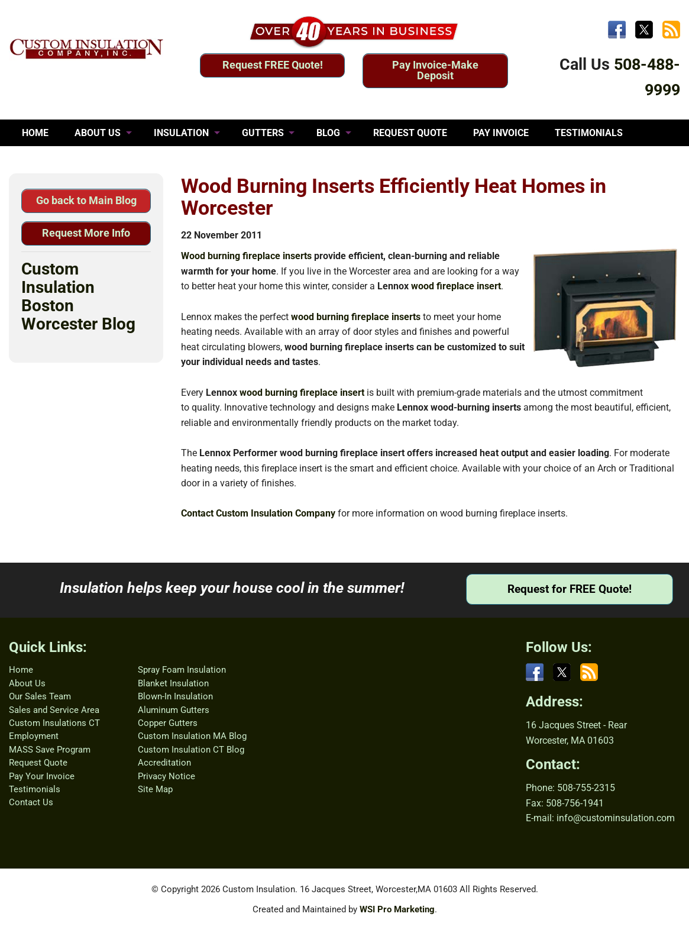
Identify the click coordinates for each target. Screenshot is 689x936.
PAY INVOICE (501, 132)
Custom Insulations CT (54, 723)
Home (21, 669)
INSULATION (181, 132)
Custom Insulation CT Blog (191, 749)
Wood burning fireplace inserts (246, 256)
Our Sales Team (40, 696)
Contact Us (31, 802)
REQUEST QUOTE (410, 132)
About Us (27, 683)
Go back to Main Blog (86, 200)
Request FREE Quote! (272, 65)
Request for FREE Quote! (569, 589)
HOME (35, 132)
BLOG (328, 132)
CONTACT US (50, 159)
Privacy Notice (166, 776)
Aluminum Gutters (173, 710)
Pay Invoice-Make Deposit (435, 70)
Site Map (155, 789)
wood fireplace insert (456, 286)
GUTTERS (263, 132)
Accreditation (164, 762)
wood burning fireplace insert (302, 392)
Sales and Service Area (54, 710)
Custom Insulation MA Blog (192, 736)
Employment (34, 736)
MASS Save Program (49, 749)
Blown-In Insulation (175, 696)
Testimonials (34, 789)
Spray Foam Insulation (182, 669)
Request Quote (38, 762)
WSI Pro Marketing (397, 909)
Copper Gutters (168, 723)
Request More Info (86, 233)
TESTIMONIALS (589, 132)
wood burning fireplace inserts (355, 316)
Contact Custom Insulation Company (258, 513)
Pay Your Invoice (42, 776)
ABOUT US (98, 132)
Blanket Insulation (173, 683)
